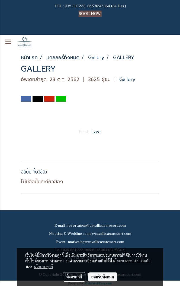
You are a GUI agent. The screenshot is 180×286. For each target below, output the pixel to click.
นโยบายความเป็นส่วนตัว (131, 260)
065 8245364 (98, 6)
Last (96, 132)
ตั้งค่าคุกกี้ (74, 276)
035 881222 (75, 6)
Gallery (127, 79)
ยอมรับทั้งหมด (102, 276)
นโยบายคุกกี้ (43, 266)
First (84, 132)
